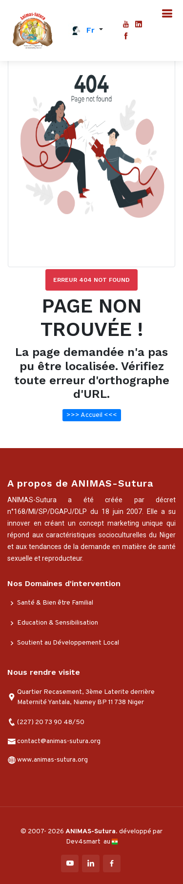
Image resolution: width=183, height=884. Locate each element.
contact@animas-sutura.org (59, 741)
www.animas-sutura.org (52, 760)
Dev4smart (84, 842)
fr (90, 30)
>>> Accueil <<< (91, 415)
